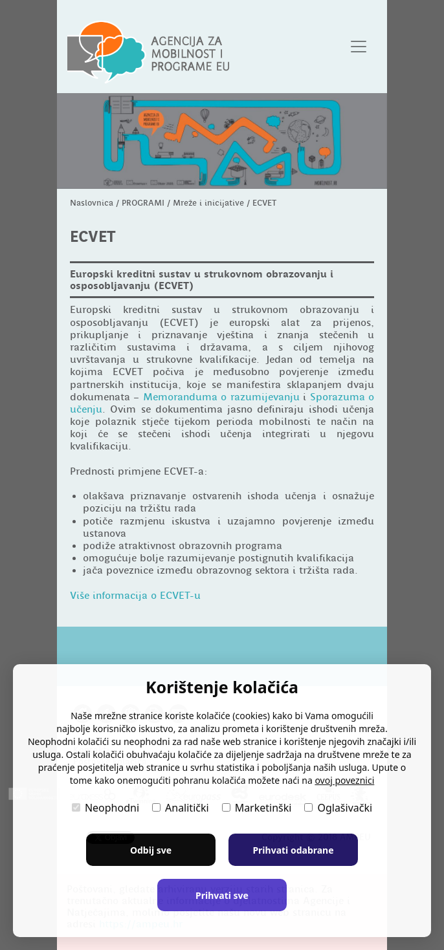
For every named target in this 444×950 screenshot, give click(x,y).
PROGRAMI (143, 203)
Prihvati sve (222, 895)
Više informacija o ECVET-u (135, 595)
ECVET (264, 203)
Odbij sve (151, 850)
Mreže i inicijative (208, 203)
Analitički (180, 808)
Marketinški (257, 808)
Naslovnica (91, 203)
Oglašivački (338, 808)
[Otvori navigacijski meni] (358, 46)
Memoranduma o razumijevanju (221, 397)
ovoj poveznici (344, 780)
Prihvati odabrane (292, 850)
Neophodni (105, 808)
